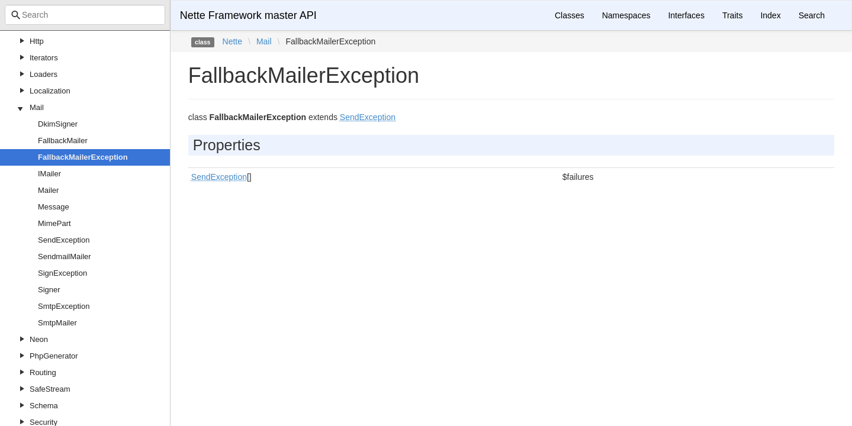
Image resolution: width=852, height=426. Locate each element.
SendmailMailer (64, 256)
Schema (44, 405)
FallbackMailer (63, 140)
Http (37, 41)
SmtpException (63, 306)
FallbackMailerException (83, 157)
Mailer (48, 190)
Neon (39, 339)
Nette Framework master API (248, 15)
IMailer (49, 173)
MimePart (54, 223)
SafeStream (50, 389)
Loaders (43, 74)
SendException (63, 239)
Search (812, 15)
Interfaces (686, 15)
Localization (50, 90)
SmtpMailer (57, 322)
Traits (732, 15)
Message (53, 206)
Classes (569, 15)
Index (770, 15)
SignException (62, 273)
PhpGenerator (54, 355)
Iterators (44, 57)
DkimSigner (58, 124)
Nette (232, 41)
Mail (37, 107)
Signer (49, 289)
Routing (43, 372)
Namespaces (626, 15)
